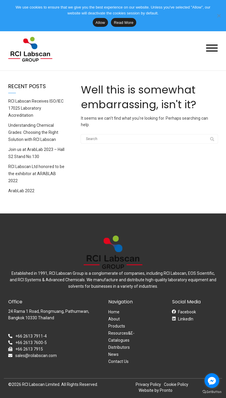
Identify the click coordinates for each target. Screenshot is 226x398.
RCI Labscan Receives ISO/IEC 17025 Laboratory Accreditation (36, 108)
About (114, 319)
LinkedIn (185, 319)
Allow (100, 22)
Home (113, 312)
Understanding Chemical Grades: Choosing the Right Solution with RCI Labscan (33, 132)
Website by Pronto (155, 390)
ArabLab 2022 (21, 190)
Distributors (119, 347)
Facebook (187, 312)
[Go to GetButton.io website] (211, 392)
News (113, 354)
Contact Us (118, 361)
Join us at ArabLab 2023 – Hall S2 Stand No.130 (36, 153)
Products (116, 326)
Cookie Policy (176, 384)
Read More (124, 22)
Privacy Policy (148, 384)
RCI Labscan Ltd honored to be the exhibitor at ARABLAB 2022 (36, 173)
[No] (219, 16)
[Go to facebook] (212, 380)
